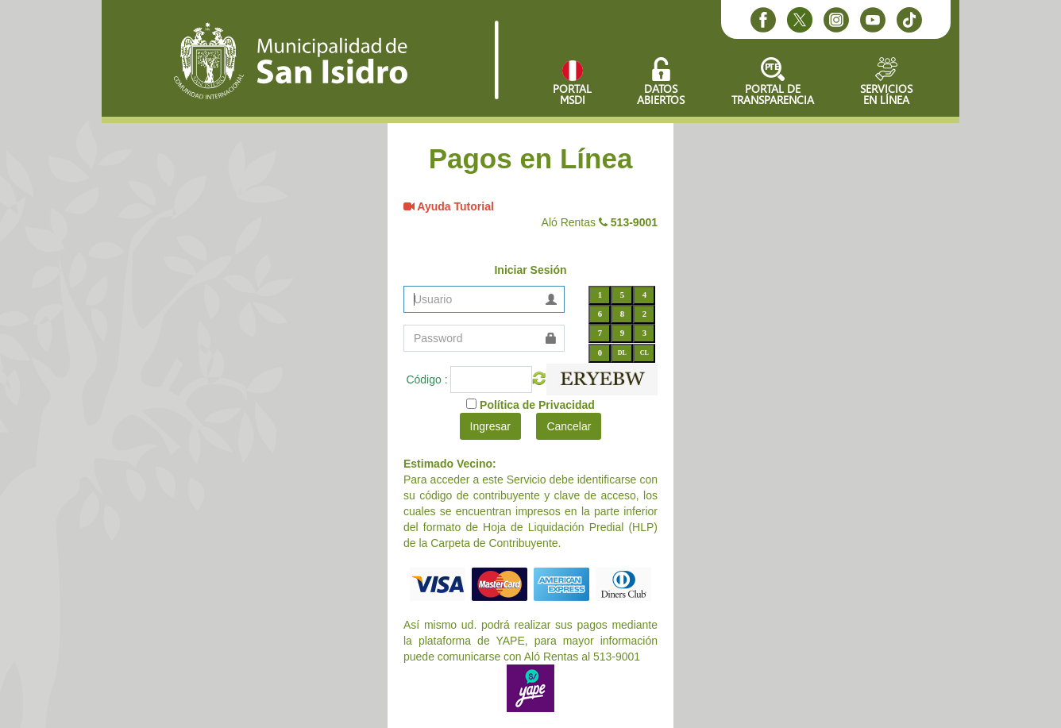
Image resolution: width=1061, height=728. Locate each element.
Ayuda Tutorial (454, 206)
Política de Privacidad (537, 405)
